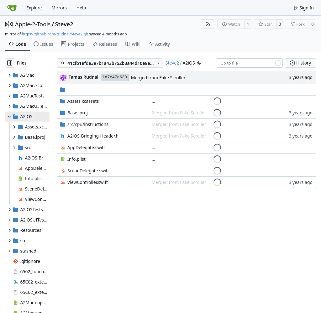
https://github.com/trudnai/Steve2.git (55, 34)
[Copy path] (199, 63)
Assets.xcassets (83, 101)
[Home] (12, 7)
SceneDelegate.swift (88, 171)
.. (65, 89)
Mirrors (59, 8)
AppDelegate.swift (86, 147)
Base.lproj (77, 113)
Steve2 (64, 24)
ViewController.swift (87, 182)
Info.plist (76, 159)
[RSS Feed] (208, 24)
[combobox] (249, 63)
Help (81, 8)
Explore (34, 8)
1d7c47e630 (115, 77)
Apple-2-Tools (32, 24)
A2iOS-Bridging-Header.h (92, 136)
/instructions (87, 124)
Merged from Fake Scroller (158, 78)
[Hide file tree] (9, 63)
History (300, 63)
